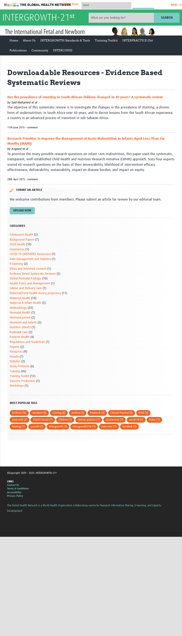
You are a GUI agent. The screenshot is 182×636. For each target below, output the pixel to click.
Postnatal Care (19, 332)
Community (40, 50)
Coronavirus (17, 249)
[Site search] (122, 18)
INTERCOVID (62, 50)
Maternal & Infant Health (25, 303)
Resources (16, 351)
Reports (14, 347)
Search (167, 17)
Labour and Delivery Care (26, 288)
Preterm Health (19, 337)
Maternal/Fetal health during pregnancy (35, 293)
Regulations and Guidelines (27, 342)
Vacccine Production (22, 381)
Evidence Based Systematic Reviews (33, 273)
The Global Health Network (38, 5)
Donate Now (69, 4)
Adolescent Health (21, 234)
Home (13, 40)
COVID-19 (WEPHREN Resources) (30, 254)
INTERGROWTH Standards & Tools (65, 40)
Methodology (18, 307)
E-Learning (16, 263)
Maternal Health (20, 298)
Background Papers (22, 239)
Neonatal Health (20, 312)
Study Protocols (19, 366)
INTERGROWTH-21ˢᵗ (38, 18)
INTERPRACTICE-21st (137, 40)
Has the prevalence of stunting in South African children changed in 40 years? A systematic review (85, 97)
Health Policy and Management (30, 283)
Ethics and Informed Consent (28, 268)
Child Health (17, 244)
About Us (29, 40)
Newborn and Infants (23, 322)
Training (15, 371)
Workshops (17, 385)
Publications (18, 50)
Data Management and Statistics (30, 259)
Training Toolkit (106, 40)
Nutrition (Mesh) (20, 327)
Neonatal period (20, 317)
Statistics (15, 361)
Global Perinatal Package (25, 278)
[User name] (106, 5)
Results (14, 356)
